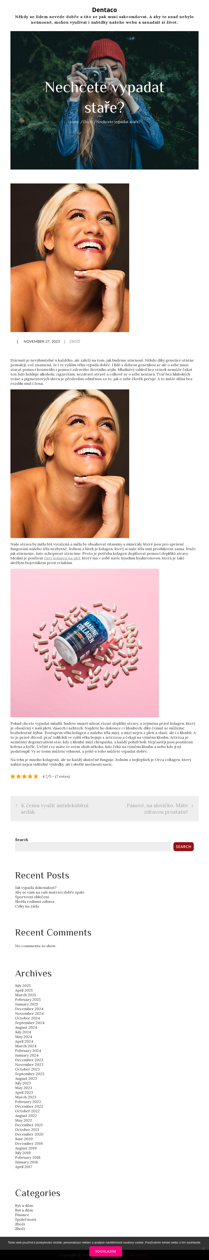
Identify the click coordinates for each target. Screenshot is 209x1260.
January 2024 (27, 1055)
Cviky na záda (27, 906)
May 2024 (23, 1036)
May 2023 (23, 1087)
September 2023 (29, 1073)
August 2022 (26, 1115)
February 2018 (27, 1157)
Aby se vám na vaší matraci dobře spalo (49, 892)
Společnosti (25, 1219)
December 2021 (29, 1125)
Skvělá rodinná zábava (34, 901)
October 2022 (27, 1111)
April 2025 (24, 990)
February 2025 (28, 999)
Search (21, 839)
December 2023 (29, 1060)
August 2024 (26, 1027)
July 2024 (23, 1032)
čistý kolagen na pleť (62, 558)
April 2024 (24, 1041)
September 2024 (30, 1022)
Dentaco (104, 10)
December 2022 (29, 1106)
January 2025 (26, 1004)
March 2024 (25, 1046)
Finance (22, 1214)
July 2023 (23, 1083)
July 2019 (23, 1152)
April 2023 (24, 1092)
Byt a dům (24, 1205)
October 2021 (27, 1129)
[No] (203, 1248)
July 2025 (23, 985)
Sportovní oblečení (32, 896)
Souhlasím (105, 1251)
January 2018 (26, 1162)
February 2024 (28, 1050)
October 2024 (27, 1018)
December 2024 (29, 1008)
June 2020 (24, 1138)
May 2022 (23, 1120)
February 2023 (28, 1101)
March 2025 (25, 994)
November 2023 (29, 1064)
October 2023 (27, 1069)
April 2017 (23, 1166)
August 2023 (26, 1078)
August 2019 (26, 1148)
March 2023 (25, 1097)
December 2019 (29, 1143)
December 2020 (29, 1134)
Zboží (74, 341)
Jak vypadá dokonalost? (36, 887)
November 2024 (29, 1013)
